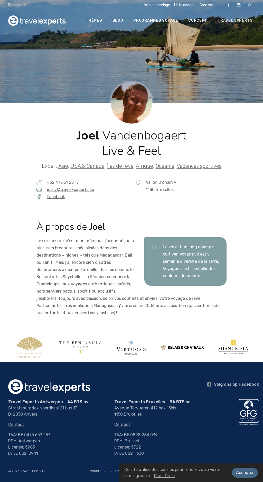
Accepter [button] (245, 472)
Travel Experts (235, 20)
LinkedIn (237, 5)
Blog (117, 20)
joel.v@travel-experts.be (70, 189)
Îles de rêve (120, 166)
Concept (197, 20)
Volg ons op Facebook (233, 384)
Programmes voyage (155, 20)
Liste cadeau (184, 5)
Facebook (226, 5)
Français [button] (15, 5)
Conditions (99, 471)
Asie (63, 166)
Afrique (144, 166)
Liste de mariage (156, 5)
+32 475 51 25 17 (63, 182)
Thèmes (94, 20)
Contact (207, 5)
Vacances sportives (199, 166)
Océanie (165, 166)
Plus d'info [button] (164, 475)
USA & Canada (88, 166)
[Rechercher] (250, 5)
